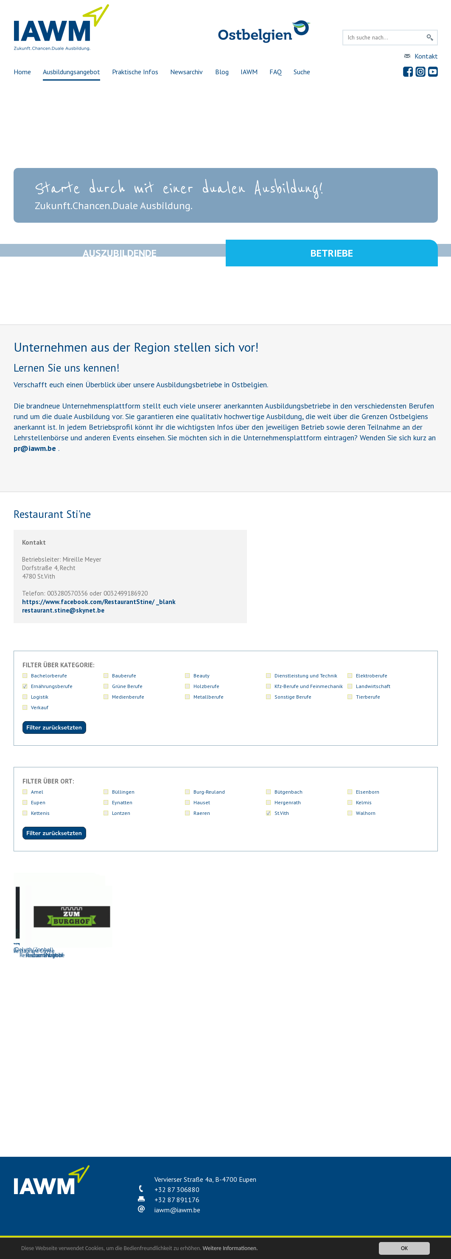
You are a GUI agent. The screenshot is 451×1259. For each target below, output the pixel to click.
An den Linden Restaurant (54, 909)
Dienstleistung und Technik (306, 675)
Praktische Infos (135, 71)
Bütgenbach (289, 792)
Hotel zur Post (393, 909)
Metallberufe (208, 697)
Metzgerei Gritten (138, 1002)
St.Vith (282, 813)
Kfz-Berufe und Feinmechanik (309, 686)
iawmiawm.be (177, 1210)
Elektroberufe (371, 675)
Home (22, 71)
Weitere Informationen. (230, 1248)
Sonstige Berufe (293, 697)
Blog (222, 71)
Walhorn (365, 813)
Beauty (201, 675)
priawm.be (35, 448)
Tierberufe (368, 697)
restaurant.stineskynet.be (63, 610)
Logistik (39, 697)
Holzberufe (206, 686)
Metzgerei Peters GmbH (223, 1002)
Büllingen (123, 792)
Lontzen (121, 813)
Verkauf (39, 707)
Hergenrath (288, 802)
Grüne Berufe (127, 686)
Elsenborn (367, 792)
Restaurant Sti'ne (223, 1095)
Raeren (201, 813)
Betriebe (332, 254)
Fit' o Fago (308, 909)
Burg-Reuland (209, 792)
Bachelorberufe (49, 675)
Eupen (38, 802)
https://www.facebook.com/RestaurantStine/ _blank (99, 602)
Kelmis (364, 802)
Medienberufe (128, 697)
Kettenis (40, 813)
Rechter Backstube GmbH (393, 1002)
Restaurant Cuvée (54, 1095)
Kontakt (426, 56)
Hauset (201, 802)
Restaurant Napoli (138, 1095)
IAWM (249, 71)
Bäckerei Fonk (138, 909)
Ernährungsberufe (52, 686)
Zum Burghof (308, 1095)
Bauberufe (124, 675)
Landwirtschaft (373, 686)
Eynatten (122, 802)
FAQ (275, 71)
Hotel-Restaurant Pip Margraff (54, 1002)
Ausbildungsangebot (71, 71)
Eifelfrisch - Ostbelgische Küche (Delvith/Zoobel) (223, 913)
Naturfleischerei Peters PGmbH (308, 1002)
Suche (302, 71)
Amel (37, 792)
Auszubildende (120, 254)
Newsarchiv (186, 71)
